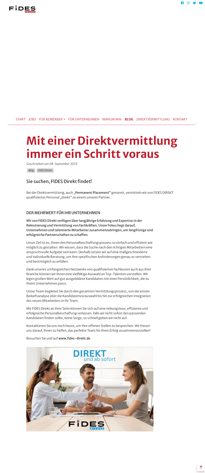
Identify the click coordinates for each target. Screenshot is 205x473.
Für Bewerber (51, 119)
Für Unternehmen (83, 119)
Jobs (32, 119)
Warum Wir (112, 119)
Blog (129, 119)
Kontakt (180, 119)
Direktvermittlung (153, 119)
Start (21, 119)
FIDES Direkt (45, 170)
